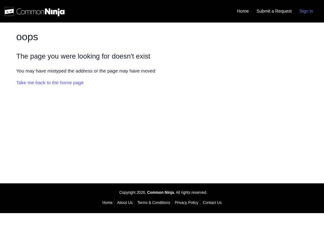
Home (243, 11)
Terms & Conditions (153, 202)
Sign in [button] (306, 11)
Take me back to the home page (50, 82)
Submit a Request (274, 11)
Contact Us (212, 202)
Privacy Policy (186, 202)
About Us (125, 202)
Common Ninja (160, 192)
